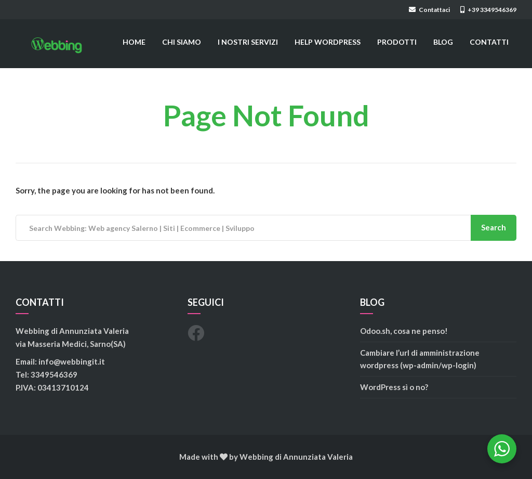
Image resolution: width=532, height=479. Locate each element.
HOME (134, 41)
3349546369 (54, 374)
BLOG (443, 41)
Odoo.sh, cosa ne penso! (404, 330)
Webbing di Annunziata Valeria (296, 456)
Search (493, 227)
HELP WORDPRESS (328, 41)
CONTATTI (489, 41)
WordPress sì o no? (394, 387)
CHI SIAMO (181, 41)
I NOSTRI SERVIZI (248, 41)
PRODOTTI (397, 41)
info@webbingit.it (71, 361)
